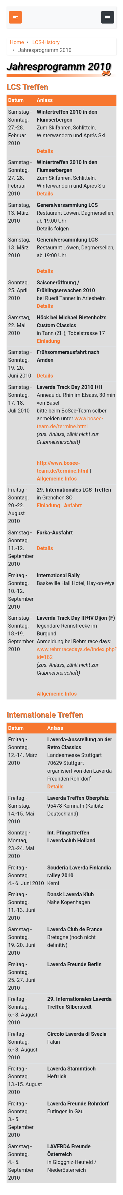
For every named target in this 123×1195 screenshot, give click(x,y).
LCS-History (45, 42)
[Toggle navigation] (107, 17)
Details (45, 151)
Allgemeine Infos (57, 479)
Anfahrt (73, 505)
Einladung (48, 341)
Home (17, 42)
